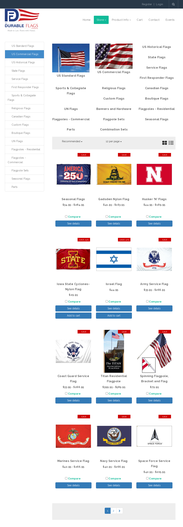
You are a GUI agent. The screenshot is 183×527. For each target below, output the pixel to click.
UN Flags (17, 141)
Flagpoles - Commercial (71, 119)
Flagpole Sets (20, 170)
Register (147, 4)
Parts (15, 186)
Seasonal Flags (21, 178)
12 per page (114, 141)
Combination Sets (114, 129)
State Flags (18, 70)
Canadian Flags (21, 116)
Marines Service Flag (73, 461)
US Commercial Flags (25, 54)
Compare (74, 216)
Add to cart (73, 315)
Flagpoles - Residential (26, 149)
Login (159, 4)
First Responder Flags (25, 87)
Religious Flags (21, 108)
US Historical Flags (23, 62)
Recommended (72, 141)
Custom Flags (20, 124)
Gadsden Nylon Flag (113, 199)
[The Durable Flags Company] (22, 19)
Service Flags (20, 79)
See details (73, 223)
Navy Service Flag (114, 461)
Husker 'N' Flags (154, 199)
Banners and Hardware (114, 109)
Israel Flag (114, 284)
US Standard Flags (23, 45)
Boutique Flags (21, 133)
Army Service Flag (154, 284)
